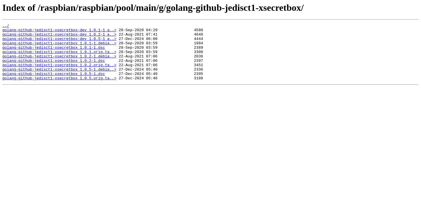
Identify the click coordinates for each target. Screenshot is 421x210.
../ (5, 26)
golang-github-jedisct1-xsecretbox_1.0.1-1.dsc (53, 52)
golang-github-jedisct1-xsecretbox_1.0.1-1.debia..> (59, 47)
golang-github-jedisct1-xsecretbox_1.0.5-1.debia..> (59, 78)
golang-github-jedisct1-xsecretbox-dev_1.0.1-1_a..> (59, 31)
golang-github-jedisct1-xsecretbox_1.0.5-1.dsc (53, 84)
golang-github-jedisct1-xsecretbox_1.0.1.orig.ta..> (59, 57)
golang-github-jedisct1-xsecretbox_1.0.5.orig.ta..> (59, 89)
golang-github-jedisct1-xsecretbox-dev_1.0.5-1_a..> (59, 42)
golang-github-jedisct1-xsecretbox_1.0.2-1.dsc (53, 68)
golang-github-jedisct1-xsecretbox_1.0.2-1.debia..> (59, 63)
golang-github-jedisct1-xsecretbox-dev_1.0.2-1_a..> (59, 36)
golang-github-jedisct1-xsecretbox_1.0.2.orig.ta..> (59, 73)
